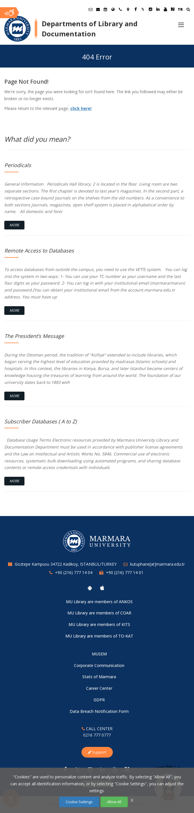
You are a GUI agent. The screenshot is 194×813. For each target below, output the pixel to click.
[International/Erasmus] (113, 9)
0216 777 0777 (97, 735)
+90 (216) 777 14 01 (124, 572)
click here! (81, 108)
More (14, 225)
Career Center (99, 688)
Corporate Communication (99, 665)
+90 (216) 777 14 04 (73, 572)
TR (180, 9)
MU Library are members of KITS (99, 624)
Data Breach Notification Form (99, 711)
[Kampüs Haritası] (128, 9)
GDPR (99, 699)
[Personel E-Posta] (98, 9)
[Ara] (188, 10)
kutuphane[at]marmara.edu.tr (157, 564)
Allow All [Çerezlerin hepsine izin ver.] (114, 801)
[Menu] (181, 22)
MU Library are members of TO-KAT (99, 636)
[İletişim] (120, 9)
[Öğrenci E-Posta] (90, 9)
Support (97, 752)
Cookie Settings (79, 801)
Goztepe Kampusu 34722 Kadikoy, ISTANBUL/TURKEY (66, 564)
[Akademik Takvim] (105, 9)
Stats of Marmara (99, 676)
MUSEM (99, 654)
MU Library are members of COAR (99, 613)
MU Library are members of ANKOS (99, 601)
